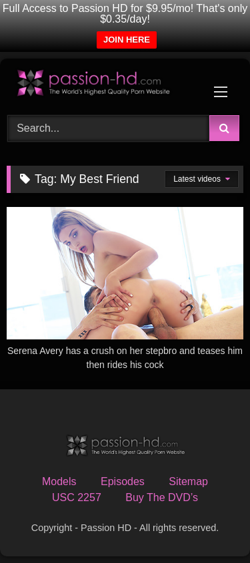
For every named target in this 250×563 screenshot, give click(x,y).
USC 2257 (76, 497)
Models (59, 481)
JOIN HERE (126, 40)
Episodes (123, 481)
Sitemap (188, 481)
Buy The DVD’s (161, 497)
